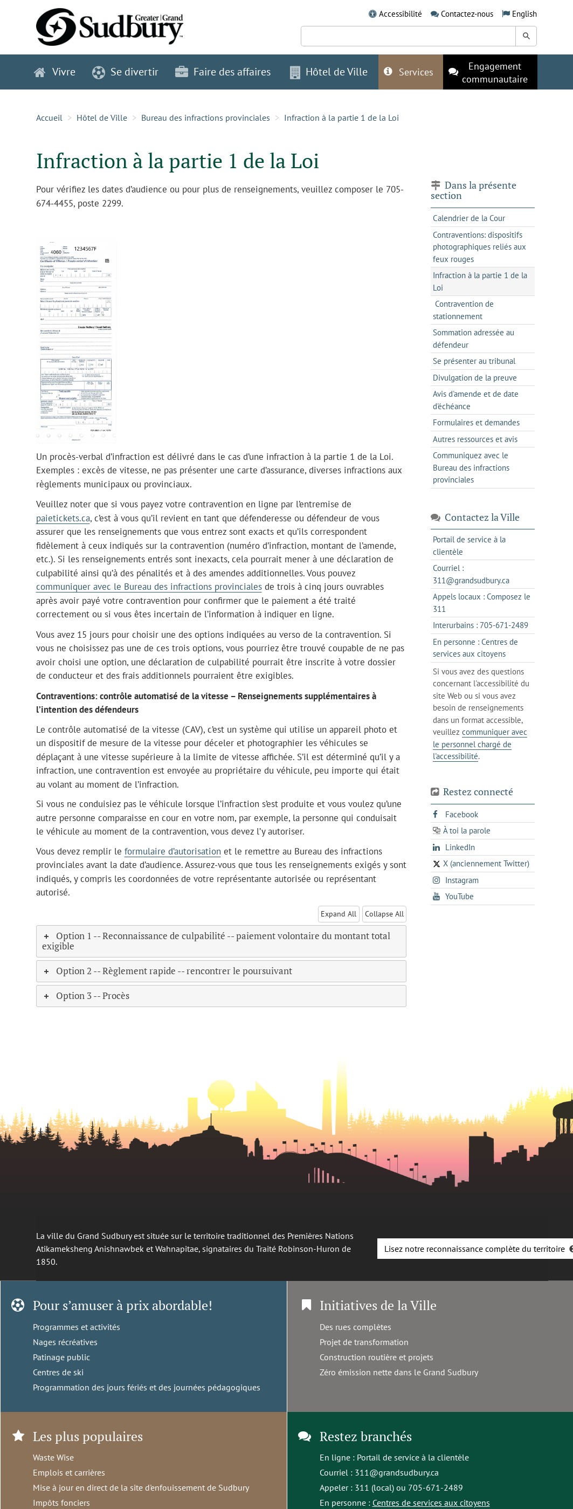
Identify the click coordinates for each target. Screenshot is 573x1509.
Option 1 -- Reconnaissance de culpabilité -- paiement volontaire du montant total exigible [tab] (216, 940)
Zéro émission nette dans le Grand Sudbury (399, 1372)
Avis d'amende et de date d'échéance (476, 400)
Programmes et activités (76, 1326)
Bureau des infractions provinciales (205, 117)
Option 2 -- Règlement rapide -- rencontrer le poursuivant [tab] (167, 970)
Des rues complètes (355, 1326)
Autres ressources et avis (475, 439)
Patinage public (61, 1357)
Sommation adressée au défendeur (473, 338)
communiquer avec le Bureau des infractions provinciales (149, 586)
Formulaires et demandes (476, 422)
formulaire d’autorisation (173, 851)
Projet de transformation (364, 1341)
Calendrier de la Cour (469, 218)
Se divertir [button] (125, 72)
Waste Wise (53, 1457)
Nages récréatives (65, 1341)
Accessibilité (400, 14)
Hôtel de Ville (102, 117)
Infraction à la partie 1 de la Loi (341, 117)
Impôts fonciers (61, 1502)
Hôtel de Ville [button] (329, 72)
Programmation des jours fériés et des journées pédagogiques (146, 1387)
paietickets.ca (63, 518)
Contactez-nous (467, 14)
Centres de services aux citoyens (431, 1502)
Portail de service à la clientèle (413, 1457)
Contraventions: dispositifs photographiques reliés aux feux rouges (479, 247)
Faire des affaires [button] (223, 72)
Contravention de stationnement (463, 310)
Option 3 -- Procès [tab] (85, 995)
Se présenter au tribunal (474, 361)
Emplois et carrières (69, 1472)
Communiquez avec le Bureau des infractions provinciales (471, 467)
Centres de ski (58, 1372)
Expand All (338, 914)
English (524, 14)
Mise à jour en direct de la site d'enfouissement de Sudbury (141, 1487)
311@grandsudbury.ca (397, 1472)
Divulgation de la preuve (475, 378)
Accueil (49, 117)
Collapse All (384, 914)
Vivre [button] (54, 72)
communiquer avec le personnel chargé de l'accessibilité (480, 744)
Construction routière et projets (376, 1357)
